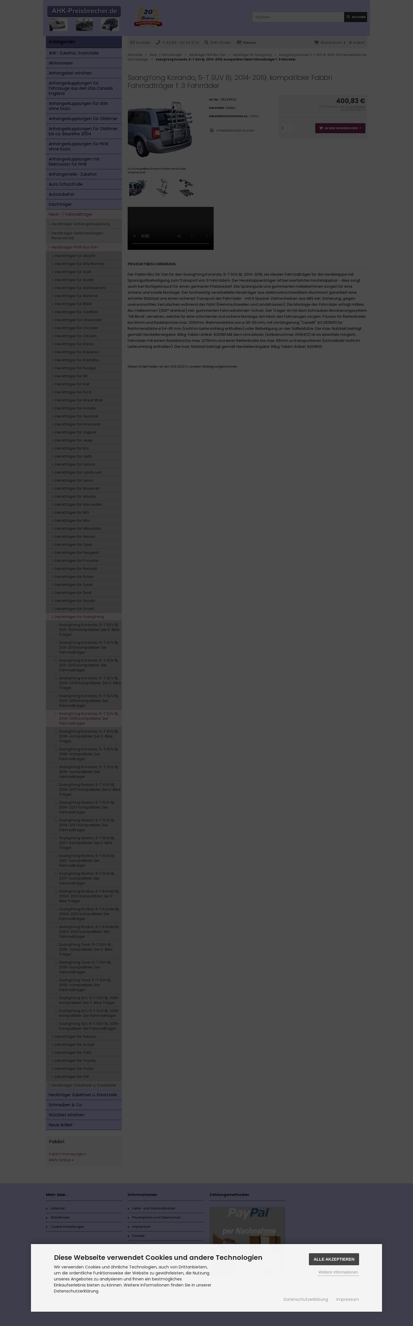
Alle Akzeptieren (333, 1259)
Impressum (347, 1299)
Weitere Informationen (338, 1272)
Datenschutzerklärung (306, 1299)
